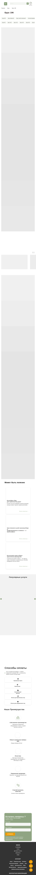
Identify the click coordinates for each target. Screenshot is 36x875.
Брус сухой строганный (21, 18)
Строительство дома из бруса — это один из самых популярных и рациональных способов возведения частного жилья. (17, 560)
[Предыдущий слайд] (1, 591)
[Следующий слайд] (35, 591)
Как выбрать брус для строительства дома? (14, 501)
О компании (17, 816)
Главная (3, 8)
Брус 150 (22, 22)
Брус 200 (28, 22)
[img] (18, 493)
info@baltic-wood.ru (23, 844)
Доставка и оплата (18, 820)
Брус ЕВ (3, 18)
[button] (18, 600)
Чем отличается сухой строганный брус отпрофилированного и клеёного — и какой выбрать (18, 529)
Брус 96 (3, 22)
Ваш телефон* (8, 796)
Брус (8, 8)
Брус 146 (15, 22)
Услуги (18, 818)
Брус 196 (14, 8)
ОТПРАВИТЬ (10, 803)
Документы (18, 822)
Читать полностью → (24, 511)
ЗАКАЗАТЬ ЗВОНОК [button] (18, 854)
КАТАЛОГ (18, 828)
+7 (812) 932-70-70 (12, 844)
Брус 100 (9, 22)
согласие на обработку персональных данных (24, 872)
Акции (18, 824)
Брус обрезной (11, 18)
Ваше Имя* (7, 791)
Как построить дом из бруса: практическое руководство (15, 556)
